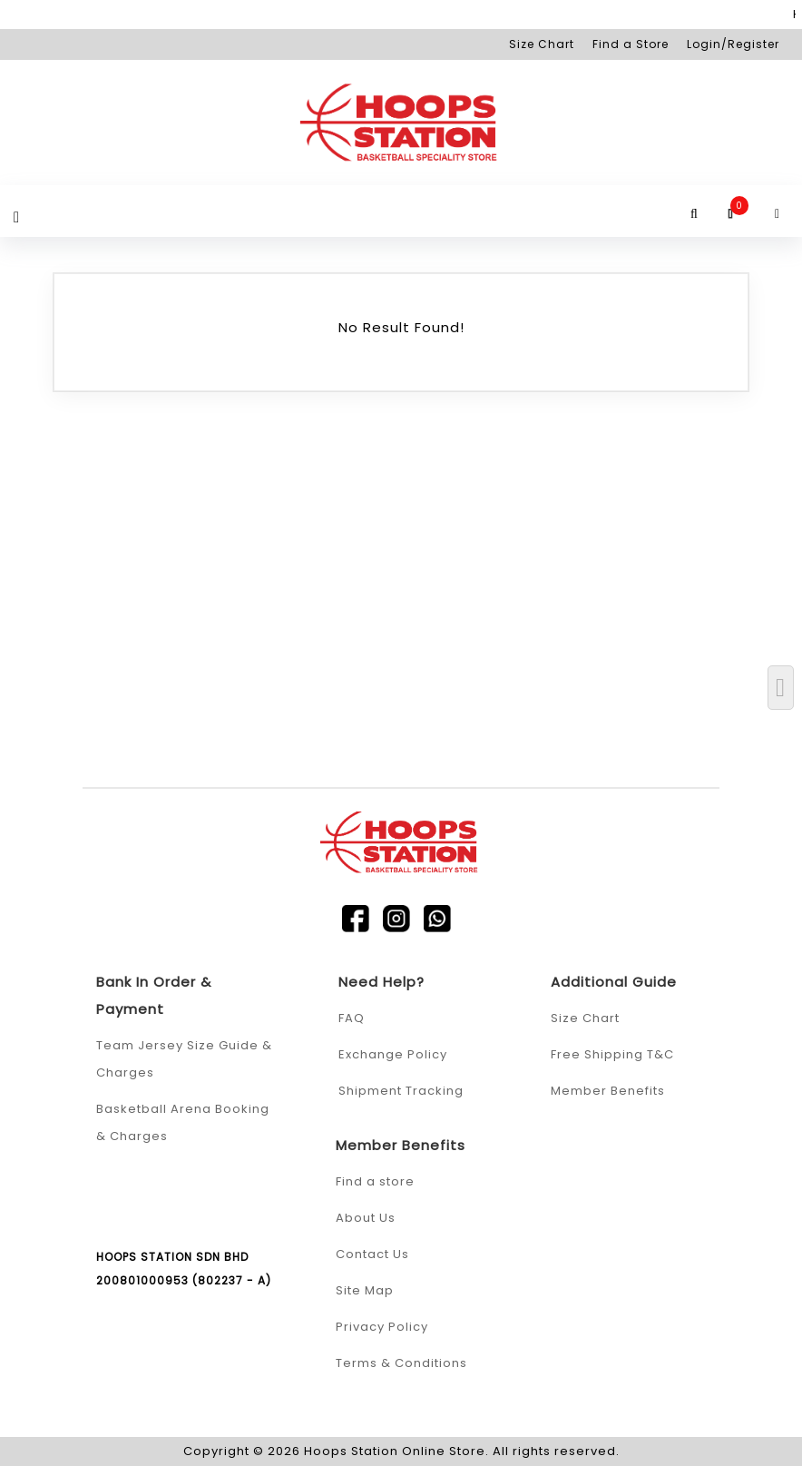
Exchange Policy (392, 1054)
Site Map (365, 1290)
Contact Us (372, 1254)
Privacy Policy (382, 1326)
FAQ (351, 1018)
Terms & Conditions (401, 1363)
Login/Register (733, 44)
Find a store (375, 1181)
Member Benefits (608, 1090)
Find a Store (630, 44)
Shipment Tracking (401, 1090)
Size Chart (541, 44)
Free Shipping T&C (612, 1054)
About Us (366, 1217)
